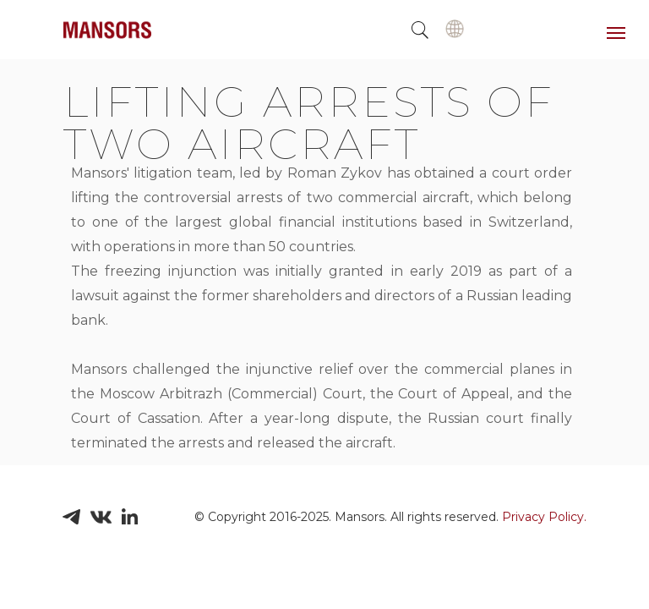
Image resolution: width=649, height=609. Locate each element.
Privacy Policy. (544, 516)
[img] (454, 28)
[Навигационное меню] (616, 33)
